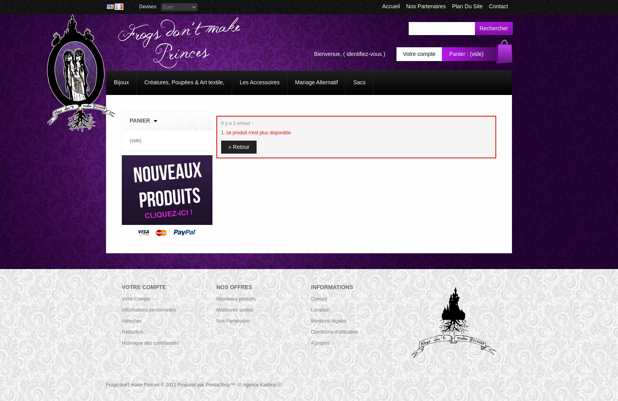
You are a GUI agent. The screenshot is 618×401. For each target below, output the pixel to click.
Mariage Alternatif (316, 82)
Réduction (132, 332)
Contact (319, 299)
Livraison (320, 310)
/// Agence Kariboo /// (259, 385)
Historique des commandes (150, 343)
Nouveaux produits (236, 299)
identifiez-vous (364, 54)
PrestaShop (218, 385)
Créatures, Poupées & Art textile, (184, 82)
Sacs (359, 82)
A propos (320, 343)
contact (498, 6)
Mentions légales (328, 321)
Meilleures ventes (234, 310)
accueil (391, 6)
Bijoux (121, 82)
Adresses (131, 321)
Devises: (148, 6)
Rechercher (494, 28)
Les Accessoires (259, 82)
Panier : (458, 54)
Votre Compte (136, 299)
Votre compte (419, 54)
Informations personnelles (149, 310)
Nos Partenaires (426, 6)
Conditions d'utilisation (334, 332)
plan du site (467, 6)
